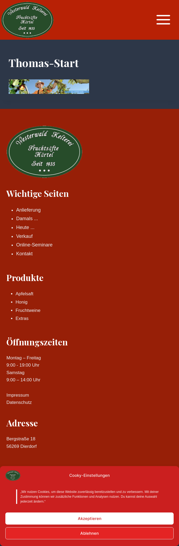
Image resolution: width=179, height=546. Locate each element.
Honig (21, 302)
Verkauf (24, 236)
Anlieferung (28, 210)
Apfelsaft (24, 293)
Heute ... (25, 227)
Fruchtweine (28, 310)
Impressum (17, 395)
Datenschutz (19, 402)
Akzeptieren (89, 518)
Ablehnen (89, 533)
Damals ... (27, 218)
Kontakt (24, 253)
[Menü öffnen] (166, 19)
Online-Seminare (34, 245)
